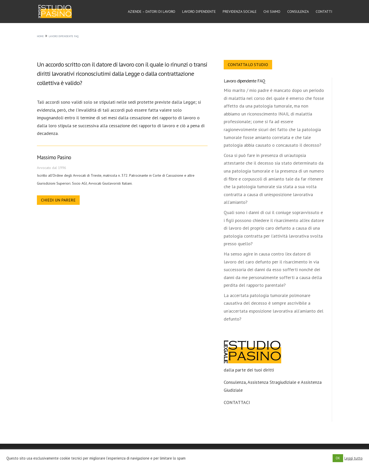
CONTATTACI (237, 402)
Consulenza (298, 12)
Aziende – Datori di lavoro (151, 12)
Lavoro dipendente (199, 12)
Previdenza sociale (240, 12)
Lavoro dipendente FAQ (244, 81)
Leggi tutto (353, 458)
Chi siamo (271, 12)
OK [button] (338, 458)
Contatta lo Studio (248, 64)
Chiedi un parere (58, 200)
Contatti (324, 12)
